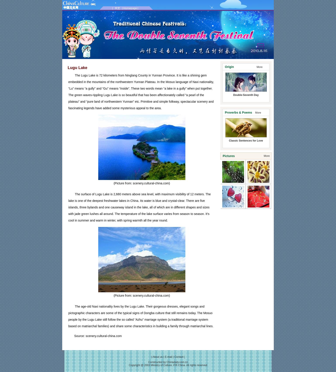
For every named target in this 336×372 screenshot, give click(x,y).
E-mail (168, 356)
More (259, 67)
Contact (178, 356)
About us (157, 356)
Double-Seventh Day (246, 95)
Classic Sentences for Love (246, 140)
